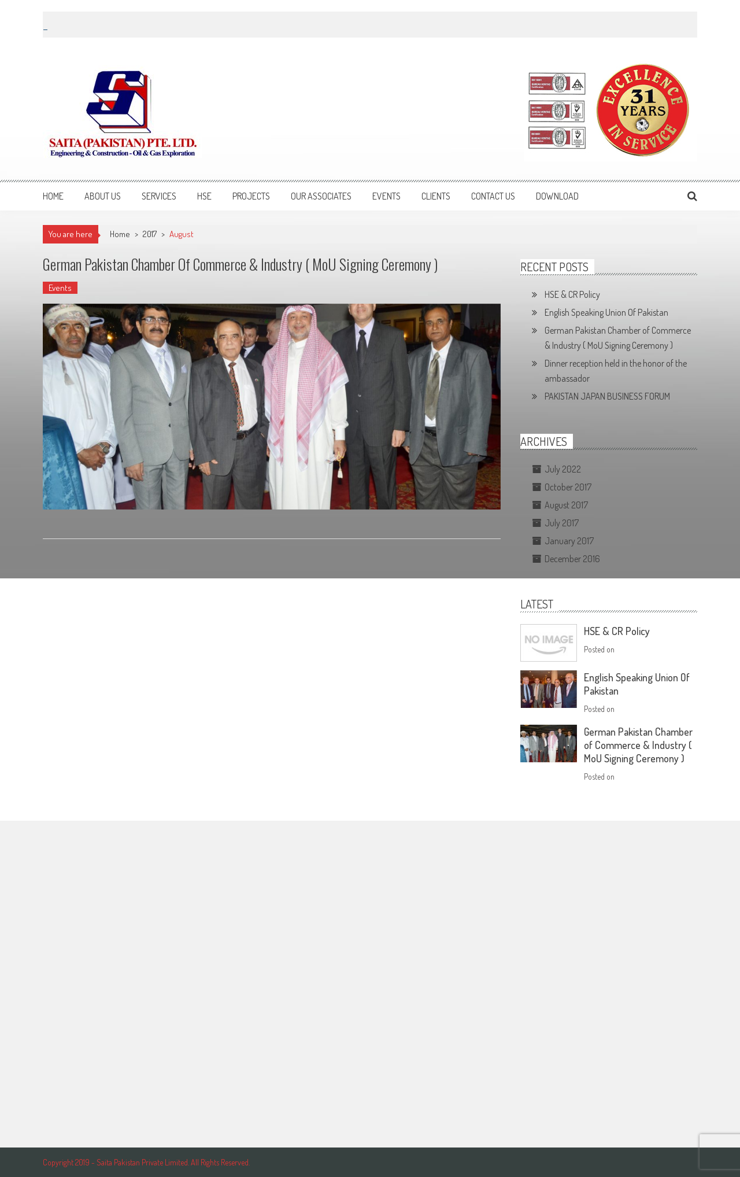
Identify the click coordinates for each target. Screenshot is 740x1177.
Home (53, 196)
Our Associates (321, 196)
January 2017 (569, 541)
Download (557, 196)
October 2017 (568, 487)
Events (386, 196)
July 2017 (562, 523)
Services (159, 196)
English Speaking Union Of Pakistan (606, 312)
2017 (150, 233)
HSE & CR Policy (572, 294)
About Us (102, 196)
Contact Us (493, 196)
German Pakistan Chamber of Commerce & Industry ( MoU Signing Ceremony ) (240, 264)
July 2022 (563, 469)
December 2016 (572, 558)
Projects (251, 196)
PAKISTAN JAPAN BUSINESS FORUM (607, 396)
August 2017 (566, 505)
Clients (435, 196)
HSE (204, 196)
